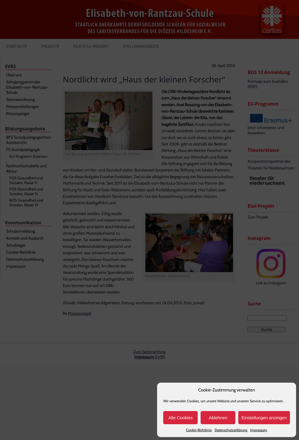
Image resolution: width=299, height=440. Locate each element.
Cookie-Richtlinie (199, 430)
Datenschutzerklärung (231, 430)
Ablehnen (218, 417)
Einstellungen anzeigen (264, 417)
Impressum (258, 430)
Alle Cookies (180, 417)
